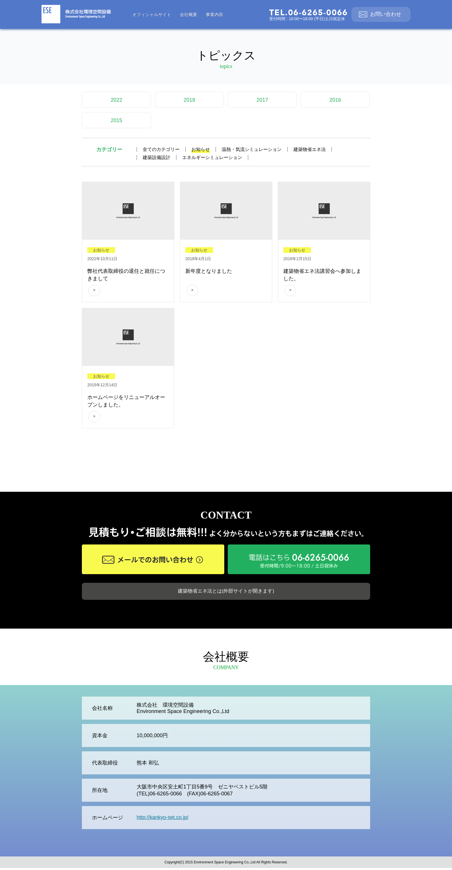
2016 (335, 100)
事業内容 (214, 14)
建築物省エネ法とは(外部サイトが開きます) (226, 592)
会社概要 (188, 14)
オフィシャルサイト (151, 14)
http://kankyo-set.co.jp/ (163, 819)
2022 (116, 100)
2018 (189, 100)
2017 (262, 100)
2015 (116, 120)
